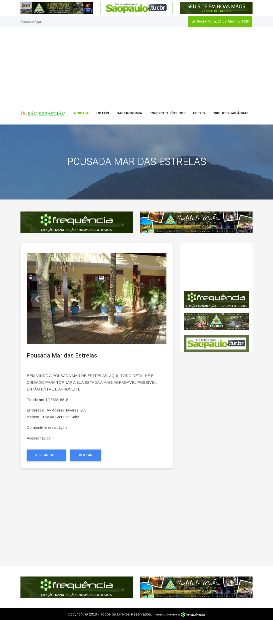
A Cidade (81, 113)
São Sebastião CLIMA (216, 267)
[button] (37, 298)
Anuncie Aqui (31, 21)
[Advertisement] (136, 65)
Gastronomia (129, 113)
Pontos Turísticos (167, 113)
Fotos (199, 113)
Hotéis (102, 113)
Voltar (86, 455)
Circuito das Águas (230, 113)
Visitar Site (46, 455)
